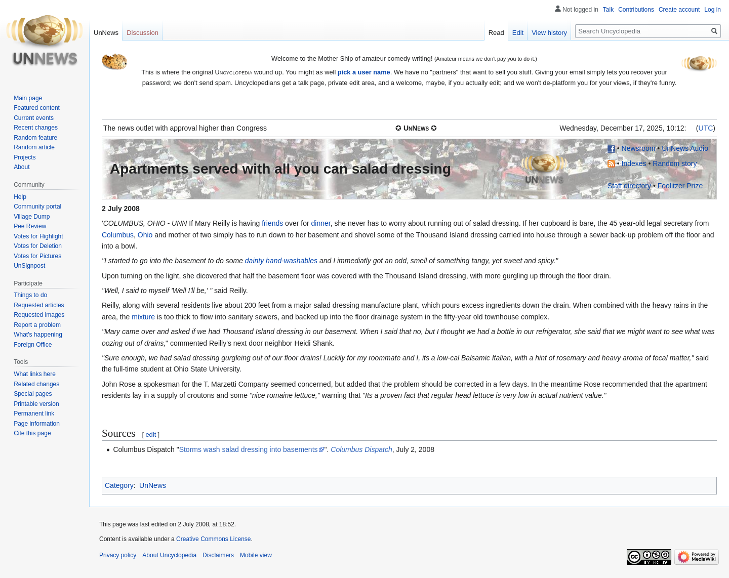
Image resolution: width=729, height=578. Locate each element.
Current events (34, 117)
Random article (34, 147)
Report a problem (37, 324)
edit (150, 434)
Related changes (36, 384)
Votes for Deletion (38, 246)
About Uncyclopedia (169, 555)
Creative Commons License (213, 539)
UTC (706, 128)
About (21, 167)
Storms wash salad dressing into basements (248, 449)
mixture (143, 317)
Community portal (37, 206)
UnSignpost (29, 265)
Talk (608, 9)
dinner (320, 223)
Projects (24, 157)
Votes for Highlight (38, 236)
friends (272, 223)
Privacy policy (117, 555)
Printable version (36, 403)
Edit (517, 32)
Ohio (145, 235)
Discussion (142, 32)
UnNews (152, 485)
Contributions (636, 9)
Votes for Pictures (37, 256)
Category (119, 485)
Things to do (30, 295)
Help (20, 196)
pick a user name (364, 72)
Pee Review (30, 226)
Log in (712, 9)
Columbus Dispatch (361, 449)
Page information (37, 423)
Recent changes (36, 127)
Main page (28, 98)
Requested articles (39, 305)
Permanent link (34, 413)
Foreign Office (33, 344)
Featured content (37, 107)
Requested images (39, 314)
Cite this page (32, 433)
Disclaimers (218, 555)
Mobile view (256, 555)
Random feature (35, 137)
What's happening (38, 334)
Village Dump (32, 216)
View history (549, 32)
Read (496, 32)
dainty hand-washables (281, 261)
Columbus (118, 235)
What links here (35, 374)
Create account (679, 9)
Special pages (33, 393)
